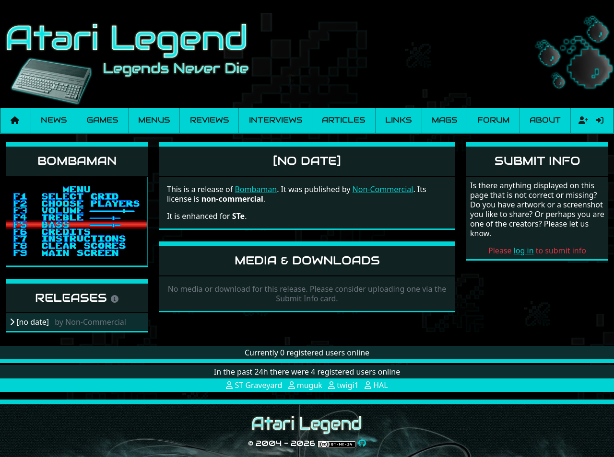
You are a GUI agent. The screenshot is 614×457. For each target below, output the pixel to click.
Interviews (275, 120)
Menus (154, 120)
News (54, 120)
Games (102, 120)
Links (398, 120)
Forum (493, 120)
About (545, 120)
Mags (444, 120)
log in (524, 250)
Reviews (209, 120)
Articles (343, 120)
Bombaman (77, 160)
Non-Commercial (383, 189)
